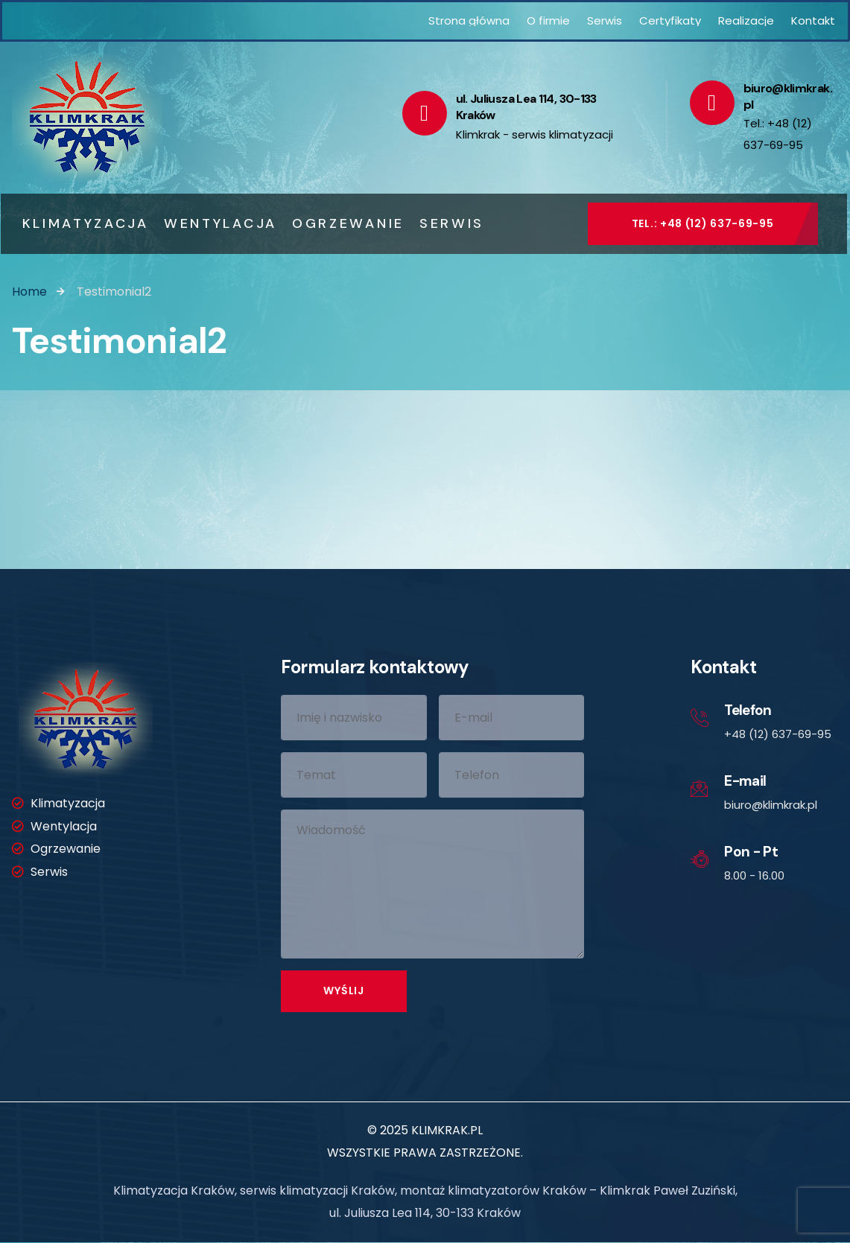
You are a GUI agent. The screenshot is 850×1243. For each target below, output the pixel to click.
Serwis (604, 20)
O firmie (548, 20)
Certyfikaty (670, 20)
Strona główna (469, 20)
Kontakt (813, 20)
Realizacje (746, 20)
